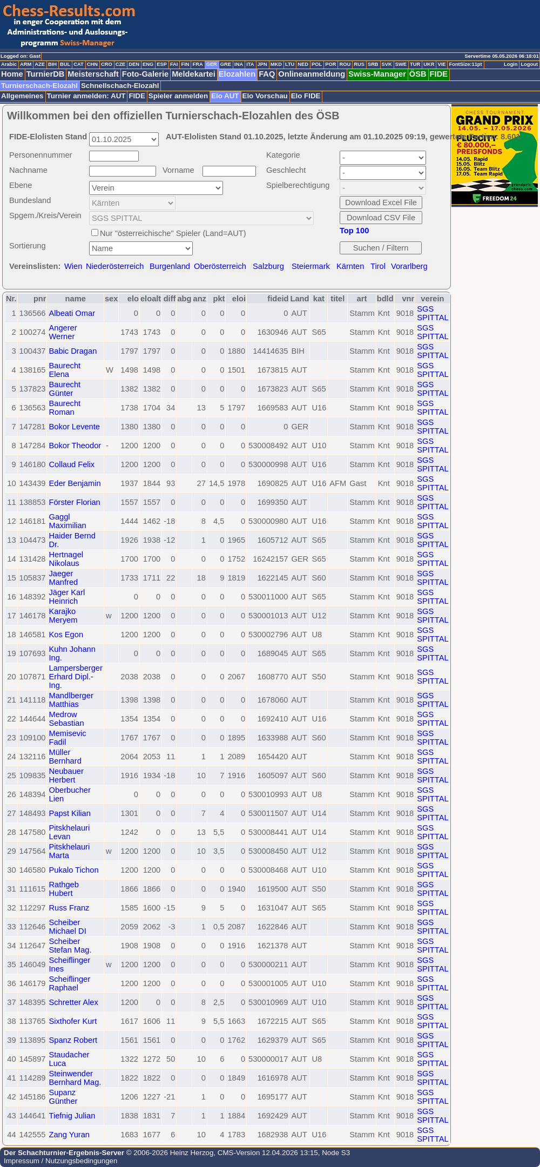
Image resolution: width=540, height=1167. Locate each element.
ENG (148, 64)
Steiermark (311, 266)
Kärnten (350, 266)
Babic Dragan (73, 351)
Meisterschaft (93, 74)
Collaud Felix (71, 464)
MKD (276, 64)
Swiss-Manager (377, 74)
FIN (185, 64)
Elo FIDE (306, 96)
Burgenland (170, 266)
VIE (441, 64)
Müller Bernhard (65, 756)
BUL (65, 64)
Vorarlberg (409, 266)
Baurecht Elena (64, 370)
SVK (387, 64)
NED (303, 64)
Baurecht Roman (64, 407)
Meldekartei (193, 74)
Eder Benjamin (74, 483)
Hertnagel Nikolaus (66, 559)
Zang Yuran (69, 1134)
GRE (225, 64)
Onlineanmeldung (311, 74)
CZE (121, 64)
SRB (373, 64)
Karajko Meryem (63, 615)
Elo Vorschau (265, 96)
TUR (415, 64)
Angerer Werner (63, 332)
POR (330, 64)
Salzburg (268, 266)
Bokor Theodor (75, 445)
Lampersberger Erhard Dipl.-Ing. (75, 677)
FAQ (267, 74)
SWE (401, 64)
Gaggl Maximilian (67, 521)
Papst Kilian (69, 813)
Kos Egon (66, 634)
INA (238, 64)
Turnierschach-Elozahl (39, 86)
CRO (106, 64)
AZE (40, 64)
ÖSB (418, 74)
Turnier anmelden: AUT (86, 96)
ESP (162, 64)
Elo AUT (225, 96)
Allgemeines (22, 96)
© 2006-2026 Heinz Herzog (168, 1153)
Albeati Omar (72, 313)
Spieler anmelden (178, 96)
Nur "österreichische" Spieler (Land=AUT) (173, 233)
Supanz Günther (63, 1096)
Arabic (9, 64)
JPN (262, 64)
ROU (344, 64)
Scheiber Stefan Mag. (70, 945)
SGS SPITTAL (432, 313)
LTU (289, 64)
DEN (134, 64)
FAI (174, 64)
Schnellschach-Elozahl (120, 86)
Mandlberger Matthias (71, 700)
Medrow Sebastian (66, 718)
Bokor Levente (74, 426)
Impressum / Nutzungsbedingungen (60, 1161)
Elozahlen (237, 74)
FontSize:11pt (465, 64)
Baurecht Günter (64, 388)
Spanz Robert (73, 1040)
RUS (359, 64)
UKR (428, 64)
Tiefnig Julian (72, 1115)
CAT (78, 64)
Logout (529, 64)
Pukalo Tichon (73, 870)
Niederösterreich (115, 266)
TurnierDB (45, 74)
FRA (197, 64)
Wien (73, 266)
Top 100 (354, 230)
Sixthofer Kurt (73, 1021)
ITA (250, 64)
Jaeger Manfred (63, 577)
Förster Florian (74, 502)
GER (211, 64)
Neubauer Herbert (66, 775)
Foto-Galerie (145, 74)
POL (317, 64)
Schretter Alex (73, 1002)
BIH (52, 64)
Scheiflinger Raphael (69, 983)
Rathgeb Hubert (63, 889)
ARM (25, 64)
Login (510, 64)
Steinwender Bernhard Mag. (75, 1078)
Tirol (378, 266)
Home (12, 74)
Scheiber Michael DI (67, 926)
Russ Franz (69, 907)
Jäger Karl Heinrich (67, 596)
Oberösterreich (220, 266)
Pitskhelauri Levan (69, 832)
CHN (92, 64)
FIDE (439, 74)
